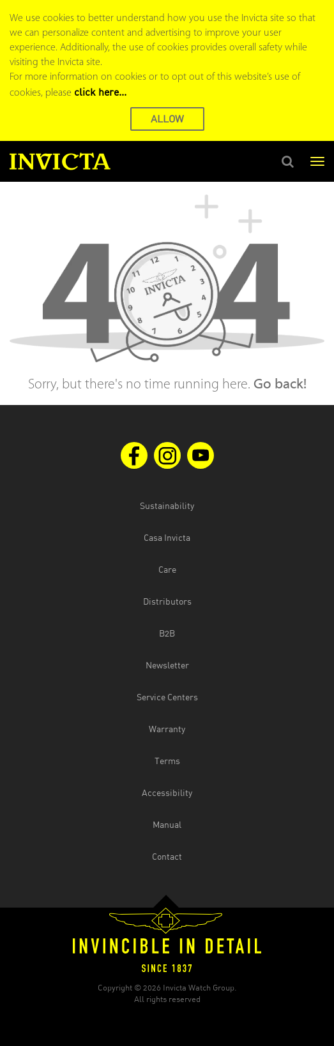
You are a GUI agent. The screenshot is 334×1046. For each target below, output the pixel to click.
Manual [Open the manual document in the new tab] (167, 824)
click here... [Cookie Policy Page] (100, 91)
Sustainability (167, 505)
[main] (167, 293)
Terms (167, 760)
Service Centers (167, 696)
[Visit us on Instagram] (167, 455)
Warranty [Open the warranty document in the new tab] (167, 728)
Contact (167, 856)
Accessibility (167, 792)
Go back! (280, 385)
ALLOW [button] (167, 118)
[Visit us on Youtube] (200, 455)
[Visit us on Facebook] (134, 455)
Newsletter (167, 664)
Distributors (167, 601)
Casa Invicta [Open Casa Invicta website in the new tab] (167, 537)
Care (167, 569)
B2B (167, 633)
